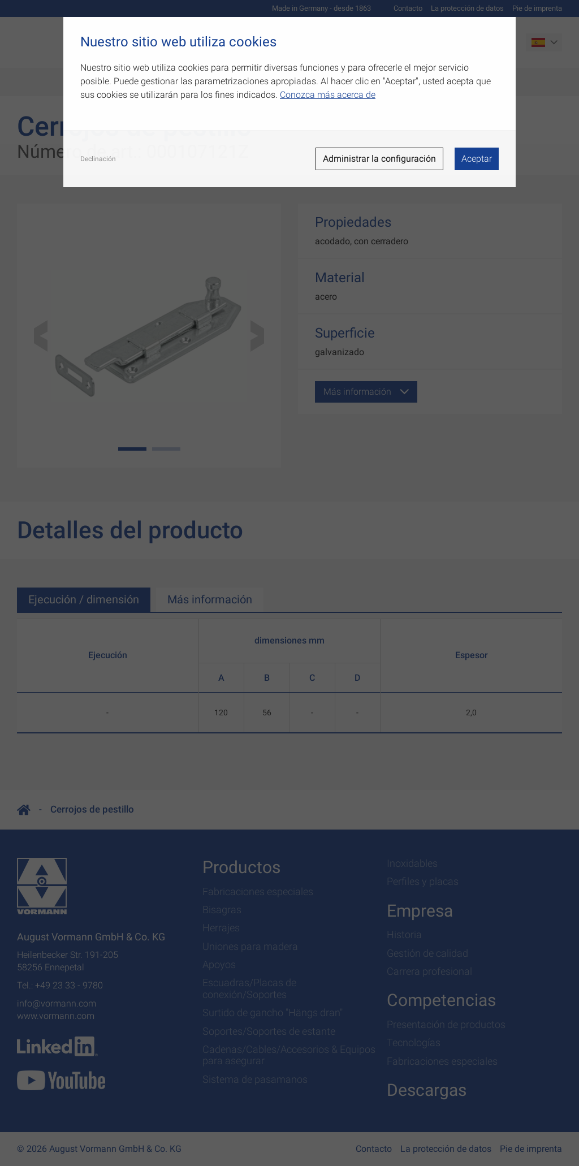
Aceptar (476, 158)
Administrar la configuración (379, 158)
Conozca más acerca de (327, 94)
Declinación (98, 159)
